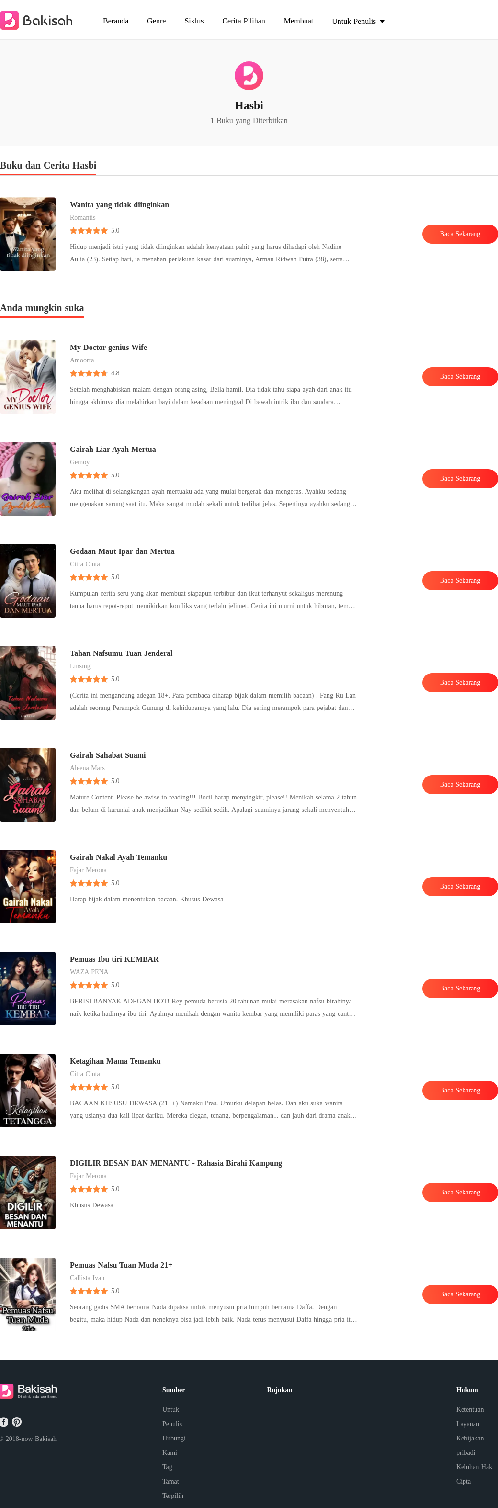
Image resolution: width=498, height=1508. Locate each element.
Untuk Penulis (172, 1417)
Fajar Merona (88, 870)
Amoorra (82, 360)
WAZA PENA (89, 972)
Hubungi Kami (174, 1445)
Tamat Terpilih (172, 1488)
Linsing (80, 666)
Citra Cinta (85, 564)
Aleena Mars (87, 768)
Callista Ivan (87, 1278)
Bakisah (46, 1438)
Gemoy (80, 462)
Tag (167, 1467)
